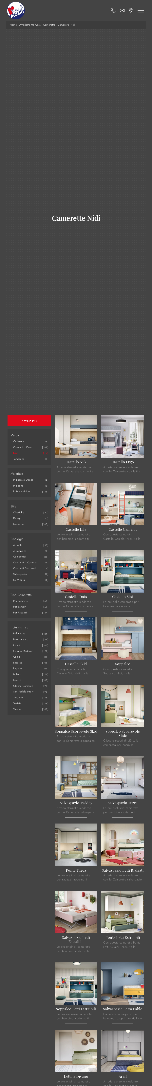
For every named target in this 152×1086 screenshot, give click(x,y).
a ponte (18, 545)
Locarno (18, 662)
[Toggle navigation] (140, 10)
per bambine (20, 601)
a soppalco (20, 551)
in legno (18, 486)
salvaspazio (20, 574)
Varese (17, 709)
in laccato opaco (23, 480)
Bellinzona (19, 633)
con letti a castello (25, 562)
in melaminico (21, 491)
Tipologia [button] (17, 539)
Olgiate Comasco (23, 686)
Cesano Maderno (23, 651)
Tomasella (19, 459)
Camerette (49, 25)
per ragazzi (20, 612)
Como (16, 657)
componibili (20, 556)
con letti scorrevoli (24, 568)
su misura (19, 580)
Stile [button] (13, 506)
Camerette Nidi (66, 25)
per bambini (20, 607)
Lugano (17, 668)
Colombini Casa (22, 447)
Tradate (17, 703)
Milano (17, 674)
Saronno (18, 697)
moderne (18, 524)
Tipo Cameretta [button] (21, 595)
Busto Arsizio (20, 639)
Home (13, 25)
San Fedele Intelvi (23, 691)
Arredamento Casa (30, 25)
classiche (18, 512)
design (17, 518)
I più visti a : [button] (19, 627)
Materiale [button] (16, 474)
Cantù (16, 645)
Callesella (19, 441)
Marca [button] (14, 435)
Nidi (16, 453)
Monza (17, 680)
